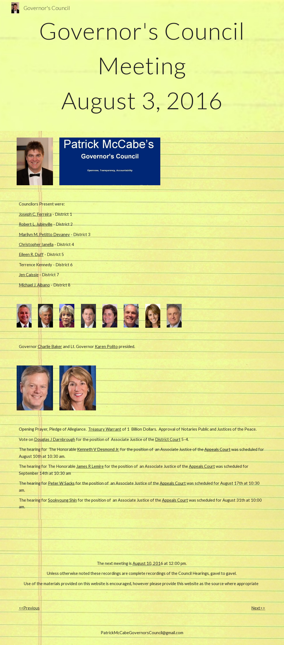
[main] (142, 65)
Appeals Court (217, 449)
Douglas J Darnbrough (54, 439)
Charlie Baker (50, 346)
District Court (168, 439)
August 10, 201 (147, 563)
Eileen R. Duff (31, 254)
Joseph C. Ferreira (35, 214)
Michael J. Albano (34, 285)
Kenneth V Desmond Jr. (98, 449)
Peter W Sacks (61, 483)
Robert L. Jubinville (35, 224)
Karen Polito (106, 346)
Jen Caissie (29, 274)
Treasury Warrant (104, 429)
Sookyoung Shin (62, 500)
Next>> (258, 608)
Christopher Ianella (36, 244)
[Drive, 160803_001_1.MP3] (78, 535)
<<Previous (29, 608)
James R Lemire (90, 466)
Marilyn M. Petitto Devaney (44, 234)
